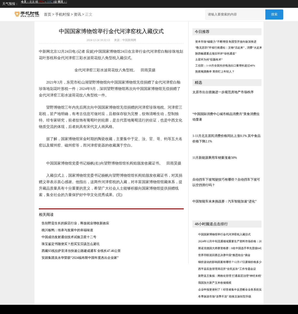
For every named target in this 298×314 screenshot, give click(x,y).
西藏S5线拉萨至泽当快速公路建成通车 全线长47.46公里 (81, 251)
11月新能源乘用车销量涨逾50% (214, 157)
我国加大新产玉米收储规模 (214, 282)
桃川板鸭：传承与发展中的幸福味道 (67, 230)
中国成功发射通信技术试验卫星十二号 (69, 237)
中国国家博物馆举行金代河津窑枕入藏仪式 (224, 234)
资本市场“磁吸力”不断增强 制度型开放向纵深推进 (225, 41)
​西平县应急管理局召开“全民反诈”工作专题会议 (227, 269)
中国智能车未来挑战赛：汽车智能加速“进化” (224, 201)
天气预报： (10, 4)
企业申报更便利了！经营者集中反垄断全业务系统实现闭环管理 (236, 289)
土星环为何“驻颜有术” (209, 59)
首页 (47, 14)
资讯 (77, 14)
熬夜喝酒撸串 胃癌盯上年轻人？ (215, 71)
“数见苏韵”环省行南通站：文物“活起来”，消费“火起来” (229, 47)
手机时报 (62, 14)
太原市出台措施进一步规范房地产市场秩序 (223, 92)
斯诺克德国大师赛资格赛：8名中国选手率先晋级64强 (230, 248)
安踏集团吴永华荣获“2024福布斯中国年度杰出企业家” (80, 257)
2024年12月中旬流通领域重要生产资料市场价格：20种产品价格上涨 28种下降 (245, 241)
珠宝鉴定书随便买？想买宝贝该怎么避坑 (71, 244)
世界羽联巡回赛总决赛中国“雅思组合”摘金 (224, 255)
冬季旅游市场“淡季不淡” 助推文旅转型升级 (224, 296)
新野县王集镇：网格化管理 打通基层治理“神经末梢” (230, 275)
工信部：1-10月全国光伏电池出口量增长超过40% (225, 65)
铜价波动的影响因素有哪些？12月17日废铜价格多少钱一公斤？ (236, 262)
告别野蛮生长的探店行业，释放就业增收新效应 (75, 223)
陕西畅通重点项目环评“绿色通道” (215, 53)
